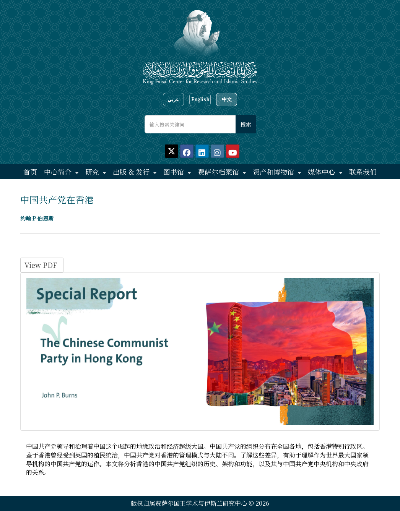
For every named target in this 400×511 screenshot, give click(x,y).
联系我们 (363, 172)
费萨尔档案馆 (219, 172)
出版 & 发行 (132, 172)
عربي (173, 99)
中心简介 (58, 172)
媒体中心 (322, 172)
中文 (227, 99)
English (200, 99)
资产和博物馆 (274, 172)
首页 (30, 172)
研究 (93, 172)
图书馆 (174, 172)
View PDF (41, 265)
